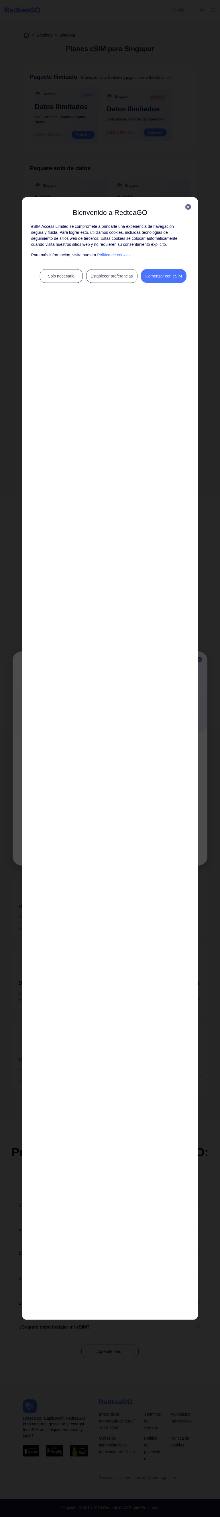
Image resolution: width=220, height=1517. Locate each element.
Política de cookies (114, 255)
